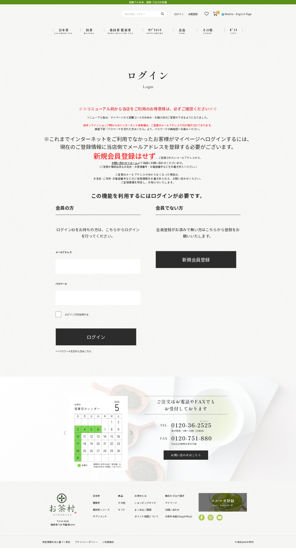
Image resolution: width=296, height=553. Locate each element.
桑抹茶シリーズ (101, 514)
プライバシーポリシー (86, 546)
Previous (65, 438)
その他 (121, 507)
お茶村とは (140, 500)
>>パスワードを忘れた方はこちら (73, 356)
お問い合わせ (172, 514)
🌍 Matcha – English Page (236, 16)
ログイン (179, 16)
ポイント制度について (146, 521)
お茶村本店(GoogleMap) (178, 521)
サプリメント (100, 521)
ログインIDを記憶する (76, 319)
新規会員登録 (196, 264)
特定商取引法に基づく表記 (56, 546)
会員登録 (192, 16)
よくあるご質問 (142, 514)
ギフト (121, 514)
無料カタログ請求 (174, 500)
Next (131, 438)
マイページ (171, 507)
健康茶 (96, 507)
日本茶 (96, 500)
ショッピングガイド (145, 507)
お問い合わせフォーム (125, 168)
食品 (120, 500)
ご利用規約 (108, 546)
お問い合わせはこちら (186, 460)
